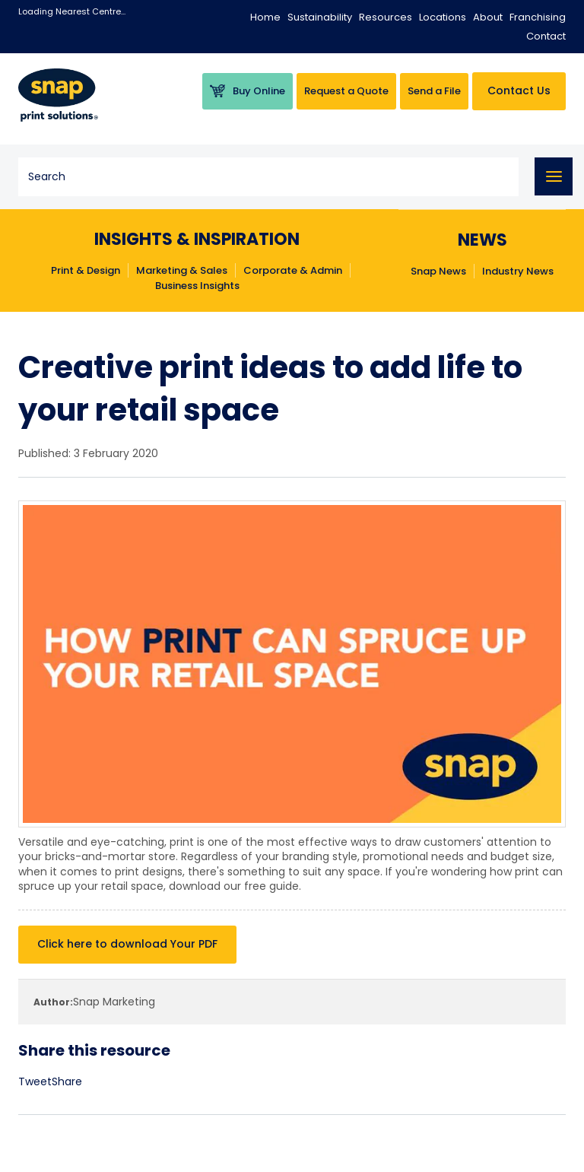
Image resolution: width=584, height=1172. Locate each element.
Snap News (438, 271)
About (488, 17)
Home (265, 17)
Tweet (35, 1081)
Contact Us (519, 90)
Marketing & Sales (181, 271)
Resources (385, 17)
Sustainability (319, 17)
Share (67, 1081)
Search (503, 176)
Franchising (537, 17)
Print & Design (85, 271)
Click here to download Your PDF (127, 943)
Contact (546, 36)
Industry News (518, 271)
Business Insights (197, 286)
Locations (442, 17)
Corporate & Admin (292, 271)
